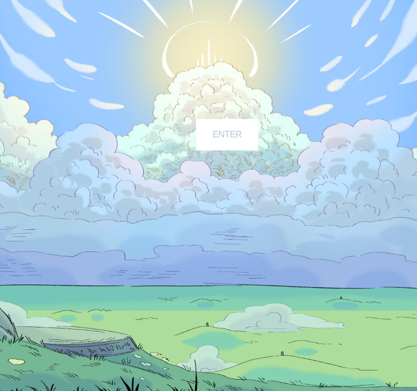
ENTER (227, 134)
